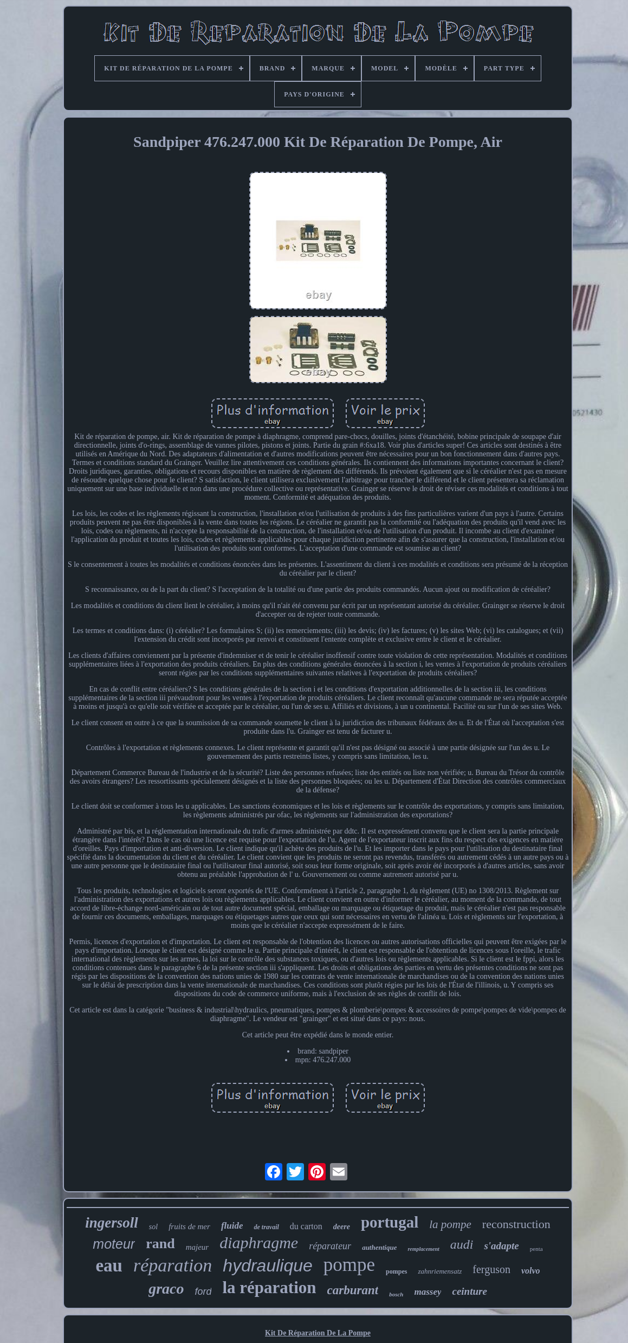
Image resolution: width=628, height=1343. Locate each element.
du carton (306, 1226)
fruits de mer (189, 1226)
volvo (530, 1270)
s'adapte (501, 1245)
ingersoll (111, 1223)
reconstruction (516, 1224)
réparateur (330, 1246)
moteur (114, 1243)
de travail (266, 1227)
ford (203, 1291)
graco (166, 1288)
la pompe (450, 1224)
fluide (232, 1226)
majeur (197, 1247)
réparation (172, 1265)
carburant (353, 1290)
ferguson (491, 1269)
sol (153, 1227)
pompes (396, 1271)
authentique (379, 1247)
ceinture (469, 1291)
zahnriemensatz (440, 1271)
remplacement (423, 1249)
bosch (396, 1294)
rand (160, 1243)
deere (341, 1227)
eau (108, 1265)
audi (462, 1244)
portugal (389, 1222)
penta (536, 1248)
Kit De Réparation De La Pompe (318, 1333)
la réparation (269, 1287)
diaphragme (258, 1242)
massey (427, 1292)
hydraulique (267, 1265)
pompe (349, 1264)
